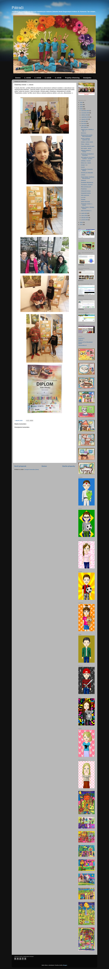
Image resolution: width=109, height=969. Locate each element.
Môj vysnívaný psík (86, 186)
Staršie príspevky (68, 466)
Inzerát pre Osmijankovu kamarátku (87, 154)
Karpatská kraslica (86, 193)
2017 (81, 224)
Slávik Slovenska (85, 201)
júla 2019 (83, 121)
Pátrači (18, 8)
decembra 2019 (85, 110)
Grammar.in (81, 338)
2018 (81, 222)
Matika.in (80, 340)
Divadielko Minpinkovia (87, 182)
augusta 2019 (85, 119)
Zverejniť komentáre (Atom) (31, 469)
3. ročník (48, 78)
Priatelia (83, 199)
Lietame (83, 174)
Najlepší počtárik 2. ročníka (86, 151)
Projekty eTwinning (72, 78)
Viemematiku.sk (82, 345)
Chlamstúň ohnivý (86, 191)
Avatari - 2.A (84, 165)
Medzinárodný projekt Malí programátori (86, 135)
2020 (81, 106)
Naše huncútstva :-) (86, 210)
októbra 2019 (84, 115)
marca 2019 (84, 215)
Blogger (65, 965)
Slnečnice (83, 133)
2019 (81, 108)
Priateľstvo (84, 189)
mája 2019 (84, 125)
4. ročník (58, 78)
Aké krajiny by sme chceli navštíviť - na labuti (87, 158)
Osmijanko (87, 78)
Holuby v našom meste (87, 142)
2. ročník (37, 78)
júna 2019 (84, 123)
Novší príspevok (20, 466)
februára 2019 (85, 217)
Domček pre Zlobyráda (87, 172)
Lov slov (83, 197)
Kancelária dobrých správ (87, 146)
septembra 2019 (85, 117)
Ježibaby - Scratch (86, 160)
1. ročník (27, 78)
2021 (81, 104)
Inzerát (83, 167)
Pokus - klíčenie (85, 144)
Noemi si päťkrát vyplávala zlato (85, 139)
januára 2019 (84, 219)
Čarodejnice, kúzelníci (86, 184)
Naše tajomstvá (85, 195)
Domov (18, 78)
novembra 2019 (85, 112)
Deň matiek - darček (86, 148)
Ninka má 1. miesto (86, 163)
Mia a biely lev (84, 127)
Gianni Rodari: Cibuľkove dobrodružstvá (87, 177)
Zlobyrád (83, 180)
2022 (81, 102)
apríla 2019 (84, 213)
